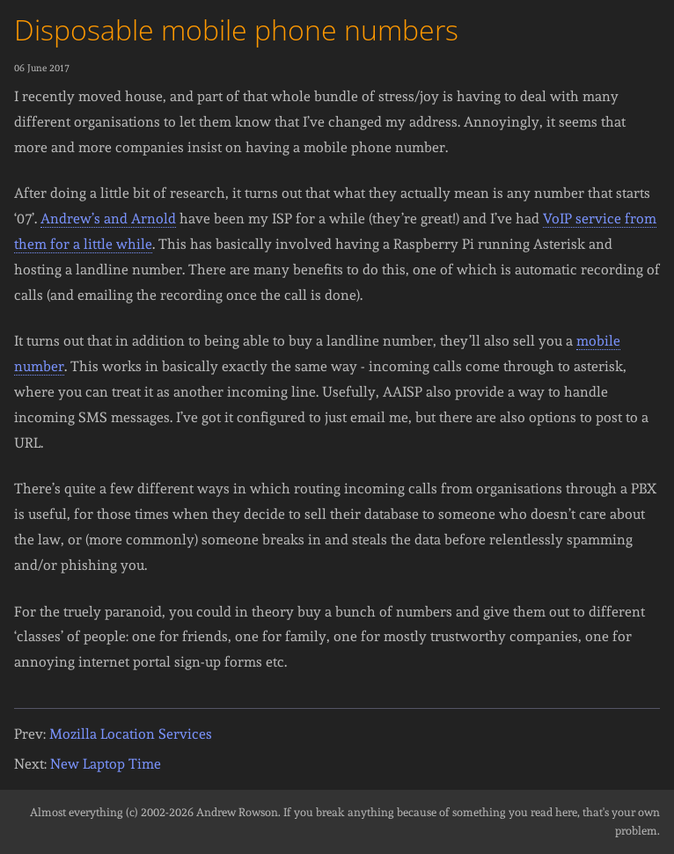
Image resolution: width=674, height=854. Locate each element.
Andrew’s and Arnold (108, 218)
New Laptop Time (105, 763)
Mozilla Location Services (130, 734)
